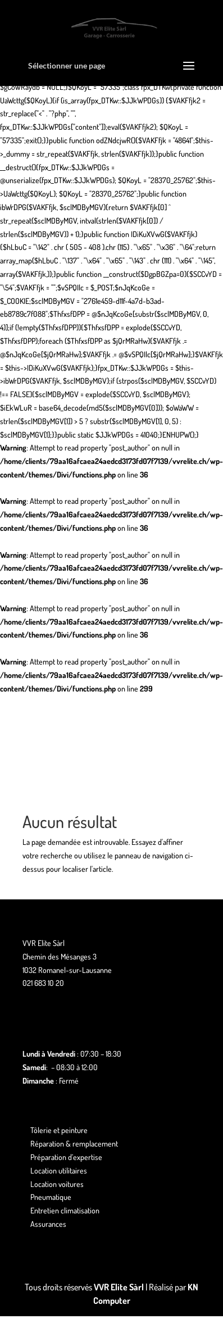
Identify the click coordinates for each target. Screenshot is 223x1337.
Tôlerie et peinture (59, 1130)
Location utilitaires (58, 1170)
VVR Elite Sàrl (119, 1287)
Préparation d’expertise (66, 1157)
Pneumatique (50, 1197)
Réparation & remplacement (74, 1143)
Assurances (48, 1224)
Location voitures (57, 1184)
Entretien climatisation (64, 1210)
